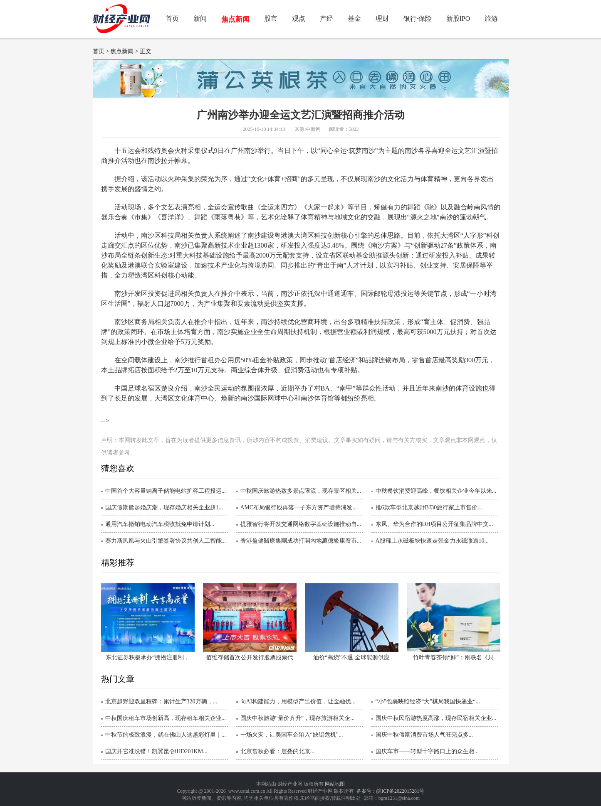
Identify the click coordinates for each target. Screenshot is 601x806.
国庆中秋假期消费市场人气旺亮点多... (424, 735)
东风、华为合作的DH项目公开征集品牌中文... (434, 524)
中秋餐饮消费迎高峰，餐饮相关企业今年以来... (436, 491)
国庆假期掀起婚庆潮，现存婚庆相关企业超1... (164, 507)
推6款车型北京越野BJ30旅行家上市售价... (429, 507)
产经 (326, 18)
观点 (298, 18)
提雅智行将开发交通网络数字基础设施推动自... (300, 524)
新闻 (200, 18)
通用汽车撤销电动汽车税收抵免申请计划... (160, 524)
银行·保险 (417, 18)
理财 (382, 18)
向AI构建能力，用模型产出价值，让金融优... (298, 701)
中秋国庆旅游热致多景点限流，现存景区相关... (300, 491)
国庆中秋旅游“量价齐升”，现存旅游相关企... (297, 718)
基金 (354, 18)
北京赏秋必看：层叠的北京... (277, 751)
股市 (270, 18)
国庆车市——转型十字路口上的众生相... (427, 751)
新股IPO (458, 18)
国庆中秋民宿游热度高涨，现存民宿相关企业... (436, 718)
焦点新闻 (235, 19)
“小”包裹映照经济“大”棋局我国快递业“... (428, 701)
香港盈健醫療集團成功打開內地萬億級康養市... (300, 541)
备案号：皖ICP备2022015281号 (390, 791)
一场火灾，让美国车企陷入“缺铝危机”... (291, 735)
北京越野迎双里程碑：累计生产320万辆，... (161, 701)
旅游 (491, 18)
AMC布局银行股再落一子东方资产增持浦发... (298, 507)
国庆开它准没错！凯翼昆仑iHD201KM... (156, 751)
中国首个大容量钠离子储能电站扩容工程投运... (165, 491)
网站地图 (335, 784)
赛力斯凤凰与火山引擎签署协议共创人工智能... (165, 541)
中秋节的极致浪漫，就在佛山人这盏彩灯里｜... (165, 735)
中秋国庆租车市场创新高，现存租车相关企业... (165, 718)
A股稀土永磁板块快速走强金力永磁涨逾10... (432, 541)
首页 (172, 18)
